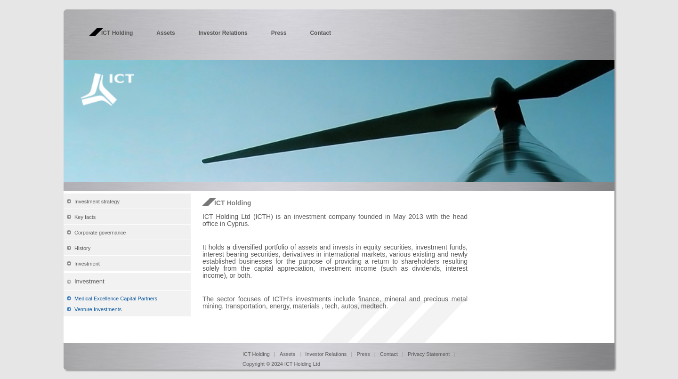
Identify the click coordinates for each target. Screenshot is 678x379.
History (82, 248)
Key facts (85, 217)
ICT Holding (117, 33)
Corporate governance (100, 232)
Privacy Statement (429, 354)
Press (279, 33)
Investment (87, 263)
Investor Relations (223, 33)
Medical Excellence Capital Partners (115, 298)
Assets (165, 33)
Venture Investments (97, 309)
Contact (320, 33)
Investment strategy (97, 201)
